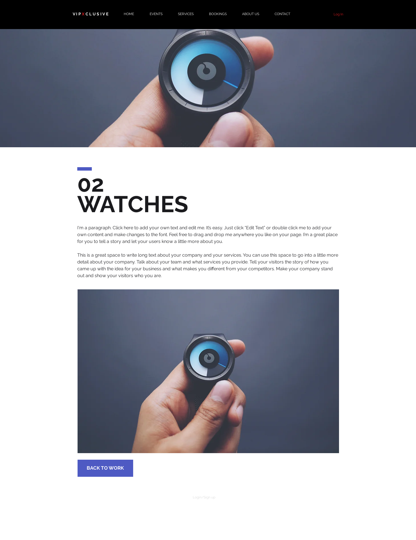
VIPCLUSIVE (91, 14)
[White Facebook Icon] (186, 517)
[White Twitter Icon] (198, 517)
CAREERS (125, 507)
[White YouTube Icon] (221, 517)
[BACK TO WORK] (105, 468)
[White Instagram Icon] (209, 517)
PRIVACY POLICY (282, 507)
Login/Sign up (204, 497)
